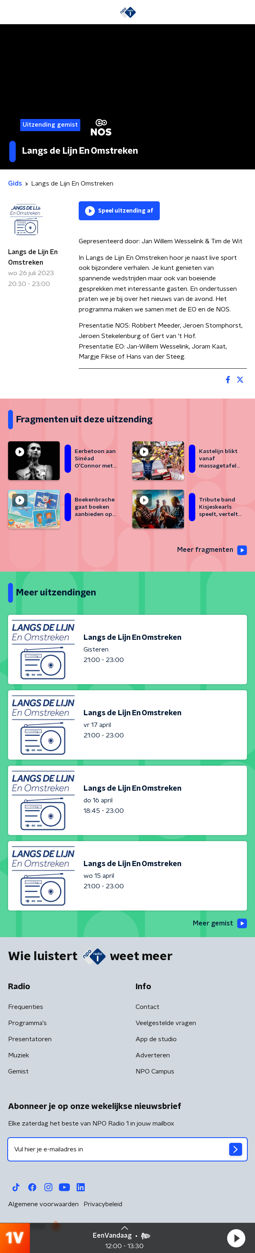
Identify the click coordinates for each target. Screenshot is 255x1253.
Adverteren (153, 1055)
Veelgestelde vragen (166, 1023)
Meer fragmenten (212, 550)
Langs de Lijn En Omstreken (33, 257)
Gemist (18, 1071)
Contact (147, 1007)
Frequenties (25, 1007)
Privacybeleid (103, 1204)
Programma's (27, 1023)
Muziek (18, 1055)
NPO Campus (155, 1071)
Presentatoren (30, 1039)
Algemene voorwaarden (43, 1204)
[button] (236, 1238)
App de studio (156, 1039)
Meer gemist (220, 923)
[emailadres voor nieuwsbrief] (127, 1149)
